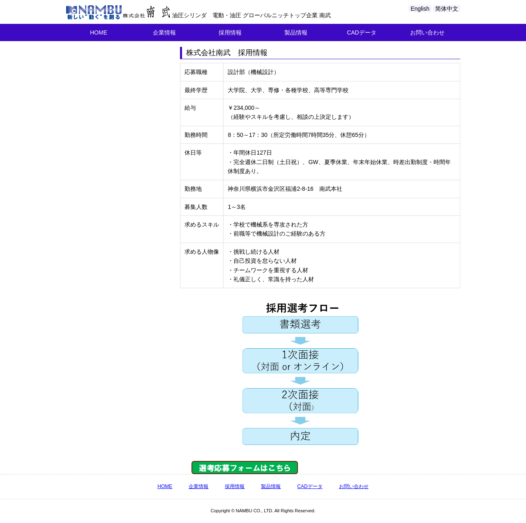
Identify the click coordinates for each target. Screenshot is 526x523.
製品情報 (295, 32)
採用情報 (230, 32)
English (420, 8)
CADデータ (361, 32)
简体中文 (446, 8)
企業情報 (164, 32)
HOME (98, 32)
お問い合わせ (427, 32)
